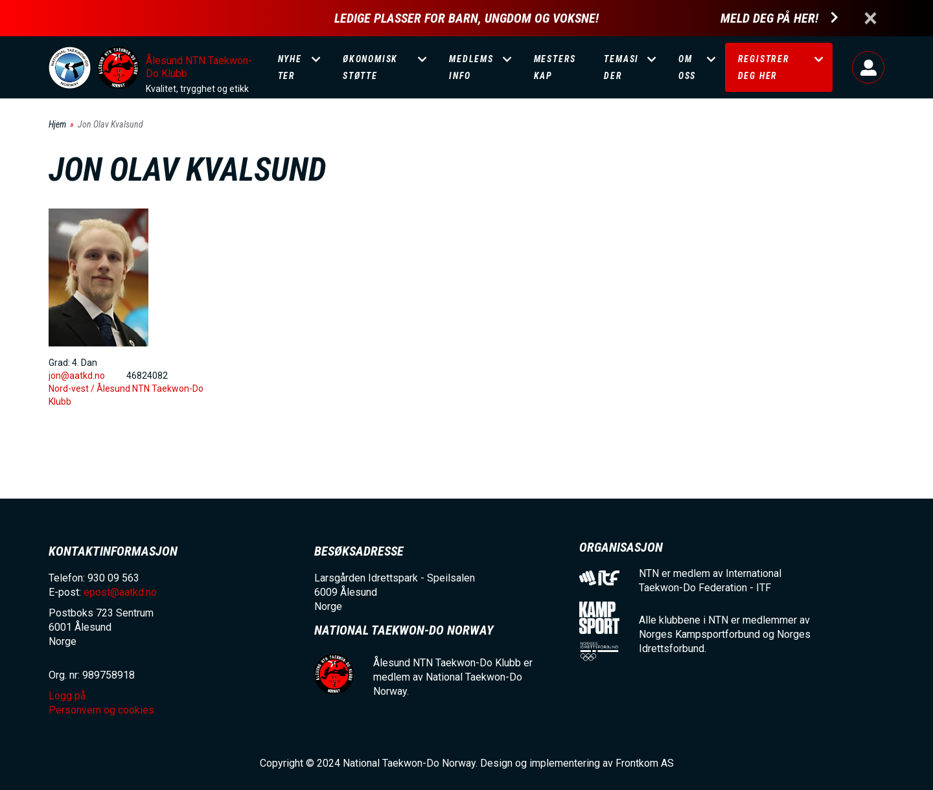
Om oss (687, 67)
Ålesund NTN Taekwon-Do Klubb (199, 67)
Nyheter (290, 67)
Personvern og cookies (101, 710)
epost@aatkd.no (120, 592)
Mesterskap (555, 67)
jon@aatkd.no (77, 375)
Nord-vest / (73, 388)
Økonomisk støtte (370, 67)
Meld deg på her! (769, 18)
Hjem (57, 124)
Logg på (868, 67)
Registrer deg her (764, 67)
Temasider (621, 67)
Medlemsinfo (471, 67)
